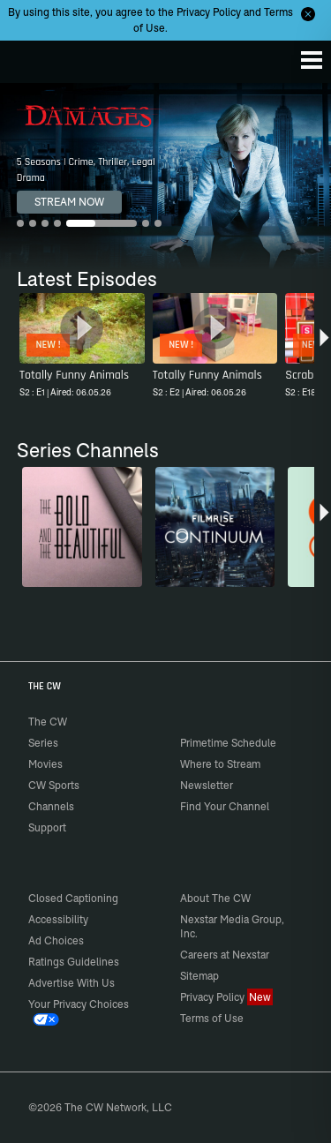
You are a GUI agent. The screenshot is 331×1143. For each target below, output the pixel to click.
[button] (324, 347)
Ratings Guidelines (73, 961)
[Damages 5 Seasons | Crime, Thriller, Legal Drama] (165, 176)
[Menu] (311, 60)
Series (43, 742)
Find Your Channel (224, 806)
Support (47, 827)
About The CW (215, 898)
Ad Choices (56, 940)
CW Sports (53, 785)
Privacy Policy (209, 12)
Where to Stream (220, 764)
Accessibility (58, 919)
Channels (51, 806)
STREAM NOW (69, 201)
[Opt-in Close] (308, 14)
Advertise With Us (71, 982)
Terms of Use (212, 1018)
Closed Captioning (73, 898)
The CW (31, 57)
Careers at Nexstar (224, 954)
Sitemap (199, 975)
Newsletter (206, 785)
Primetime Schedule (228, 742)
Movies (45, 764)
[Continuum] (215, 527)
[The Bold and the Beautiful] (82, 527)
